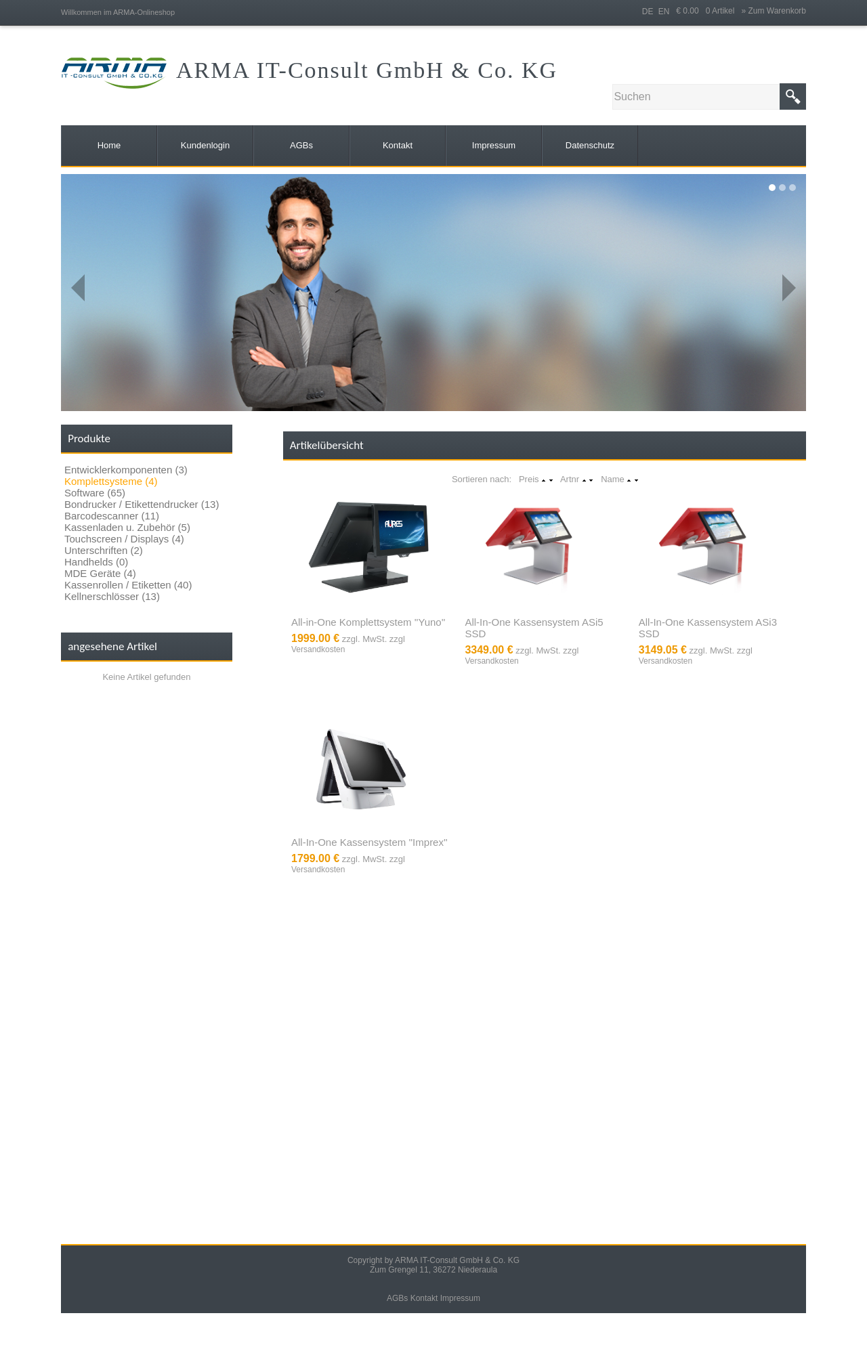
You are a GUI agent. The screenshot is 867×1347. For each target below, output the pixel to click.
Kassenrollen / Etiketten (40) (128, 585)
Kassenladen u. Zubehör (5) (127, 527)
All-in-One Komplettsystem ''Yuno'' (368, 622)
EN (664, 11)
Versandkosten (318, 649)
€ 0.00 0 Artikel (708, 11)
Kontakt (424, 1298)
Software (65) (94, 492)
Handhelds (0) (96, 562)
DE (648, 11)
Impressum (460, 1298)
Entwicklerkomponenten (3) (126, 469)
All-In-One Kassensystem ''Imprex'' (369, 842)
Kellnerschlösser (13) (112, 596)
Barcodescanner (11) (111, 515)
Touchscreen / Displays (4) (124, 538)
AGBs (397, 1298)
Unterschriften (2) (103, 550)
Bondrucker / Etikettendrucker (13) (141, 504)
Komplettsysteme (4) (111, 481)
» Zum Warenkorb (773, 11)
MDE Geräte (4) (100, 573)
